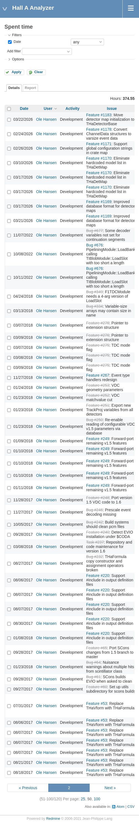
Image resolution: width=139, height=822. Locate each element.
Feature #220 (97, 575)
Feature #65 (96, 648)
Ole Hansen (46, 119)
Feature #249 (97, 438)
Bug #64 (93, 662)
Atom (120, 807)
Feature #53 (96, 703)
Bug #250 (94, 420)
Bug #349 (94, 292)
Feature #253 (97, 385)
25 (83, 799)
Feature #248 (97, 497)
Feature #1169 (99, 201)
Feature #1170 (99, 158)
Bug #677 (94, 230)
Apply (16, 72)
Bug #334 (94, 306)
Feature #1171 (99, 144)
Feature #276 (97, 323)
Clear (38, 72)
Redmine (53, 819)
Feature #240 (97, 532)
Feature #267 (97, 375)
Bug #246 (94, 510)
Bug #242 (94, 522)
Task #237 (95, 542)
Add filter (14, 51)
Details (14, 88)
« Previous (28, 788)
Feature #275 (97, 345)
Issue (112, 108)
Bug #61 (93, 677)
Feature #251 (97, 405)
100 (97, 799)
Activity (72, 108)
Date (16, 42)
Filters (16, 35)
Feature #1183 (99, 115)
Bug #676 (94, 245)
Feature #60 (96, 687)
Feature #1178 (99, 129)
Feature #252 (97, 395)
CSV (131, 807)
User (48, 108)
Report (30, 88)
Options (18, 59)
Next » (110, 788)
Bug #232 (94, 556)
